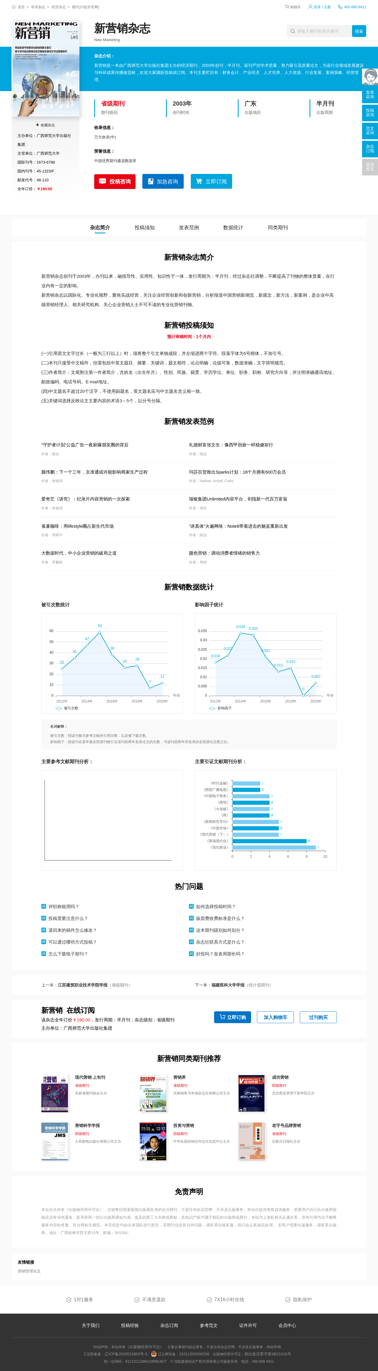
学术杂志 (38, 7)
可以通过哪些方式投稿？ (72, 941)
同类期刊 (278, 227)
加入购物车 (275, 1017)
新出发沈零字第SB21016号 (268, 1354)
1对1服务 (83, 1299)
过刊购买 (318, 1017)
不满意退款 (154, 1299)
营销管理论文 (29, 1271)
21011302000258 (194, 1354)
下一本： (234, 985)
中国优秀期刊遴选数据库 (115, 161)
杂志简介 (100, 227)
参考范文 (209, 1325)
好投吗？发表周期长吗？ (220, 953)
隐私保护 (302, 1299)
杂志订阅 (169, 1325)
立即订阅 (216, 182)
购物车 (295, 7)
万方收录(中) (105, 137)
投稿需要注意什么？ (68, 918)
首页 (21, 7)
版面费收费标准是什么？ (220, 918)
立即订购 (236, 1017)
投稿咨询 (120, 182)
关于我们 (91, 1325)
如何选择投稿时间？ (216, 906)
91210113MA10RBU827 (146, 1361)
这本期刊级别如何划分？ (220, 930)
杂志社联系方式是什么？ (220, 941)
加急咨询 (167, 182)
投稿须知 (145, 227)
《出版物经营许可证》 (84, 1209)
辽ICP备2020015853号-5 (126, 1354)
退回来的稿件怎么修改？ (72, 930)
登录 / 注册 (322, 7)
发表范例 (189, 227)
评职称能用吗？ (63, 906)
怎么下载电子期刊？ (68, 953)
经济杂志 (59, 7)
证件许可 (248, 1325)
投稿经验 (130, 1325)
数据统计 (233, 227)
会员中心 (287, 1325)
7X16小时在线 (229, 1299)
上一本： (86, 985)
